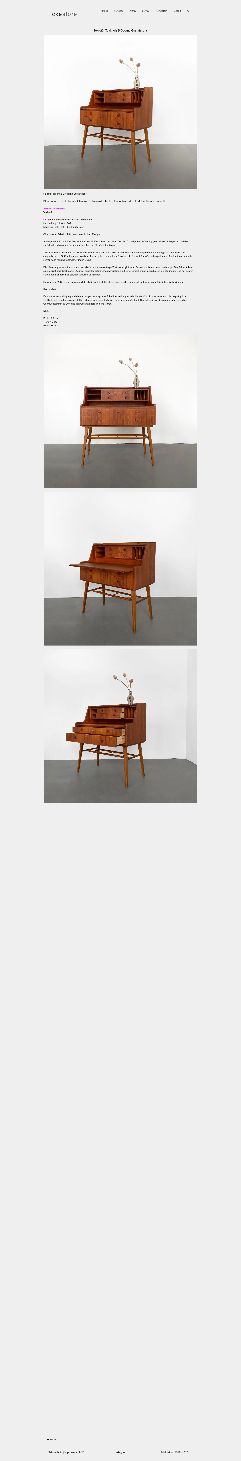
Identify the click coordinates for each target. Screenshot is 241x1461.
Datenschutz (55, 1452)
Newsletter (161, 10)
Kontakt (177, 10)
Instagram (120, 1452)
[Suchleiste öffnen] (188, 10)
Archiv (133, 10)
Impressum (70, 1452)
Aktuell (104, 10)
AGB (81, 1452)
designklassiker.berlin (100, 200)
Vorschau (118, 10)
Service (146, 10)
